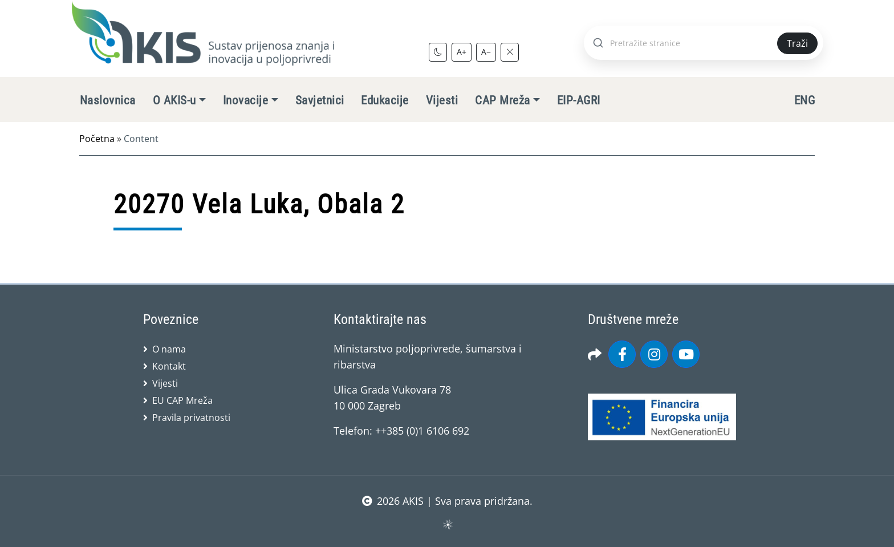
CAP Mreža (502, 100)
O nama (169, 349)
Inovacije (245, 100)
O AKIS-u (174, 100)
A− (486, 51)
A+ (461, 51)
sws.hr (447, 524)
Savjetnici (319, 100)
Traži (797, 43)
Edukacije (384, 100)
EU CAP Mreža (182, 400)
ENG (804, 100)
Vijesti (442, 100)
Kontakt (169, 366)
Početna (97, 138)
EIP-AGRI (578, 100)
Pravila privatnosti (191, 417)
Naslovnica (108, 100)
